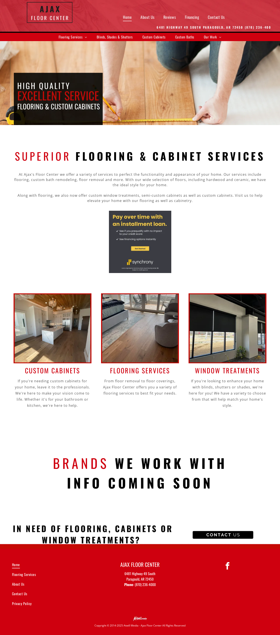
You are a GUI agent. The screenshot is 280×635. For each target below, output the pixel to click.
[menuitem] (127, 17)
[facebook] (227, 566)
